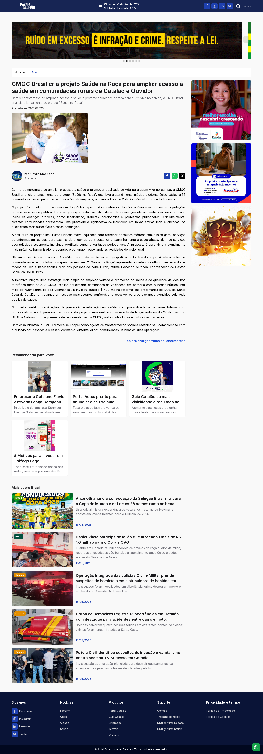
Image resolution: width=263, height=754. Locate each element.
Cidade (64, 722)
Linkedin (21, 726)
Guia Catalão (117, 716)
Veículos (114, 735)
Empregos (115, 722)
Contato (162, 710)
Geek (63, 716)
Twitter (20, 734)
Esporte (65, 710)
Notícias (20, 72)
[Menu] (14, 6)
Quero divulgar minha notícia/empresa (156, 341)
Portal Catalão (117, 710)
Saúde (64, 729)
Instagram (21, 719)
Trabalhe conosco (168, 716)
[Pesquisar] (243, 6)
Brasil (35, 72)
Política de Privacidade (220, 710)
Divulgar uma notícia (169, 729)
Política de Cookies (218, 716)
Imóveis (113, 729)
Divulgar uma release (170, 722)
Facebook (22, 711)
